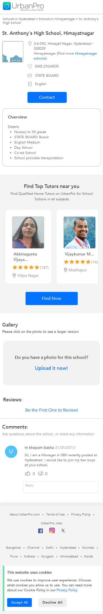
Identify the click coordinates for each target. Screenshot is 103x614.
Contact (47, 97)
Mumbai (88, 547)
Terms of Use (55, 514)
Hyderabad (68, 547)
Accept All (19, 602)
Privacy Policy (67, 590)
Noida (88, 556)
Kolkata (29, 556)
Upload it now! (51, 368)
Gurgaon (47, 556)
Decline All (53, 602)
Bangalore (13, 547)
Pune (14, 556)
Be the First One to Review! (51, 410)
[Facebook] (40, 533)
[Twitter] (63, 532)
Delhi (50, 547)
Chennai (33, 547)
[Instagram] (52, 532)
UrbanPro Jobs (51, 523)
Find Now (51, 298)
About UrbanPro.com (25, 514)
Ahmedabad (69, 556)
